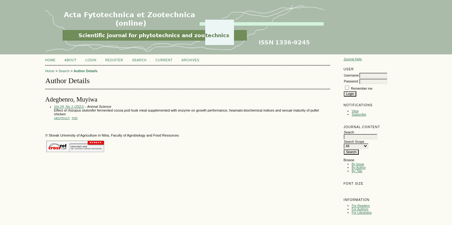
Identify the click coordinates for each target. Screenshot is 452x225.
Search (139, 60)
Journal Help (352, 59)
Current (163, 60)
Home (50, 60)
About (70, 60)
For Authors (360, 209)
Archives (190, 60)
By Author (359, 167)
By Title (357, 171)
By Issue (358, 164)
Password (351, 81)
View (355, 111)
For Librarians (362, 212)
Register (114, 60)
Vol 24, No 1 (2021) (69, 106)
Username (351, 75)
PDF (75, 118)
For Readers (361, 206)
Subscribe (359, 114)
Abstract (62, 118)
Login (90, 60)
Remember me (362, 88)
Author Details (85, 71)
